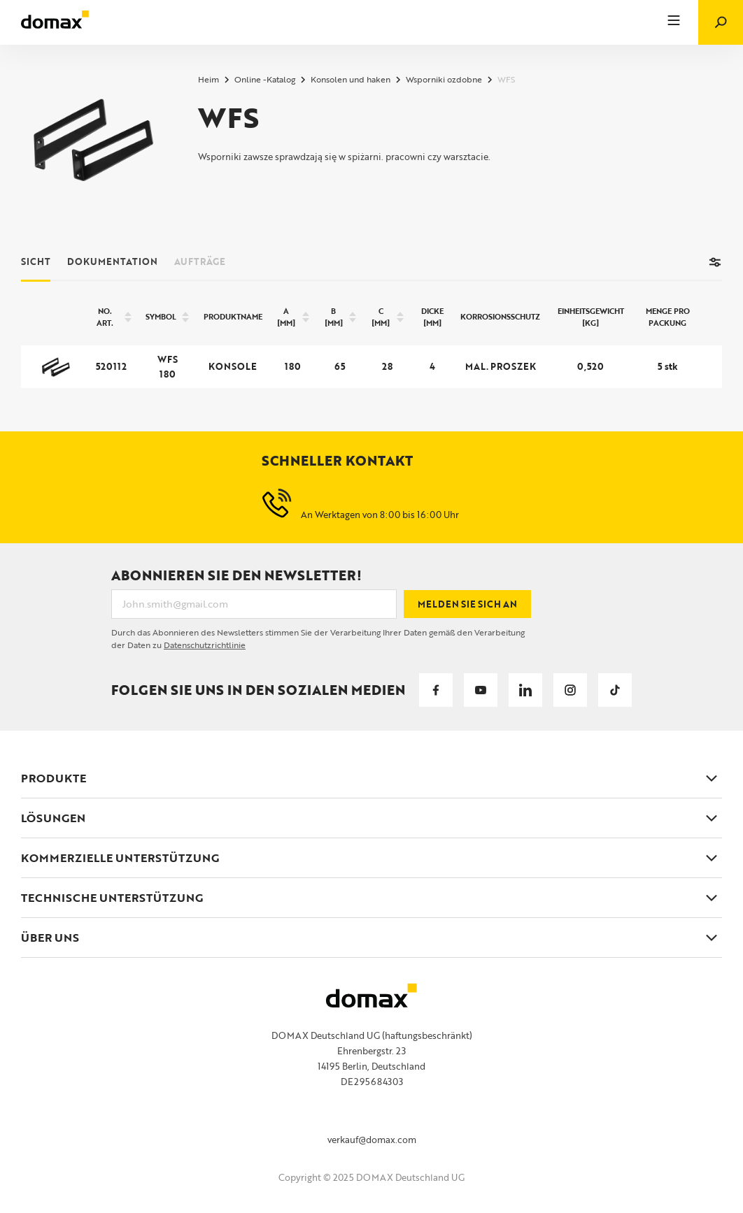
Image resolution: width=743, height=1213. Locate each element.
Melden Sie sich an (467, 604)
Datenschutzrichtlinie (205, 644)
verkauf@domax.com (371, 1140)
